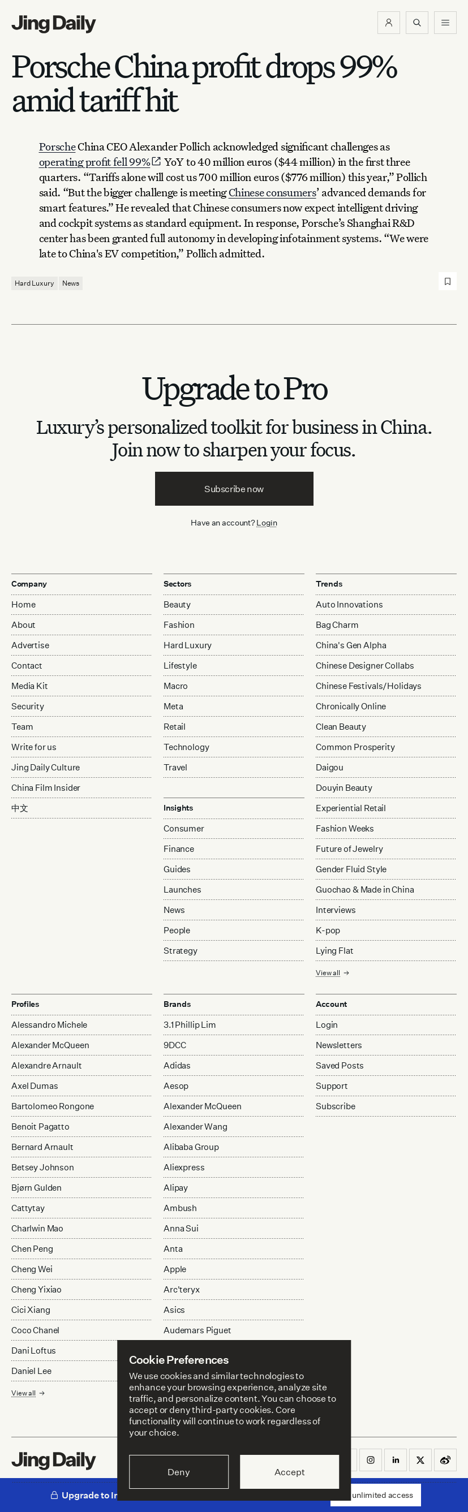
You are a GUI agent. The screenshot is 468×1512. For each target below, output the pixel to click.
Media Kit (29, 685)
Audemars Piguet (197, 1330)
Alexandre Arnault (46, 1065)
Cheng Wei (32, 1269)
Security (27, 706)
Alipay (176, 1187)
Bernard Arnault (42, 1146)
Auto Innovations (349, 604)
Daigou (330, 767)
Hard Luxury (34, 283)
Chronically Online (351, 706)
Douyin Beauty (344, 787)
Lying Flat (335, 950)
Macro (176, 685)
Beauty (177, 604)
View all (333, 972)
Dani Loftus (33, 1350)
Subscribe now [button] (234, 488)
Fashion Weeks (345, 828)
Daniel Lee (31, 1370)
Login (266, 522)
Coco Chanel (35, 1330)
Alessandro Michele (49, 1024)
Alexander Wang (195, 1126)
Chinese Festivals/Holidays (369, 685)
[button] (388, 22)
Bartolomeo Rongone (52, 1106)
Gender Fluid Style (351, 869)
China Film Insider (45, 787)
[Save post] (448, 281)
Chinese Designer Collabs (365, 665)
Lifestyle (180, 665)
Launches (182, 889)
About (23, 624)
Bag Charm (337, 624)
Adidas (177, 1065)
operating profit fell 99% (100, 161)
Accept (289, 1471)
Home (23, 604)
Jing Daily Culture (45, 767)
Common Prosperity (355, 747)
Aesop (176, 1085)
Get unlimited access (375, 1495)
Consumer (184, 828)
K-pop (328, 930)
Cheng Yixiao (36, 1289)
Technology (186, 747)
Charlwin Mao (37, 1228)
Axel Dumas (34, 1085)
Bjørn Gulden (36, 1187)
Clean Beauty (341, 726)
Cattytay (28, 1208)
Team (22, 726)
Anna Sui (181, 1228)
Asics (174, 1309)
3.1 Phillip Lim (190, 1024)
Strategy (180, 950)
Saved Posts (340, 1065)
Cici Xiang (30, 1309)
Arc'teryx (182, 1289)
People (177, 930)
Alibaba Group (191, 1146)
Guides (177, 869)
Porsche (57, 146)
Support (332, 1085)
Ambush (180, 1208)
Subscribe (335, 1106)
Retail (175, 726)
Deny (179, 1471)
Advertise (30, 645)
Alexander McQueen (50, 1045)
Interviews (336, 909)
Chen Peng (32, 1248)
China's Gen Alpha (351, 645)
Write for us (34, 747)
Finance (179, 848)
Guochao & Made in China (365, 889)
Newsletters (339, 1045)
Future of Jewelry (349, 848)
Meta (173, 706)
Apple (175, 1269)
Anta (173, 1248)
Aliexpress (184, 1167)
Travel (175, 767)
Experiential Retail (351, 808)
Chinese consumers (272, 192)
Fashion (179, 624)
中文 (19, 808)
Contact (26, 665)
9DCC (175, 1045)
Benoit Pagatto (40, 1126)
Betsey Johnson (42, 1167)
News (71, 283)
